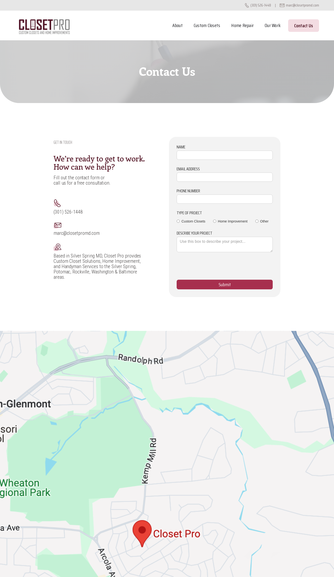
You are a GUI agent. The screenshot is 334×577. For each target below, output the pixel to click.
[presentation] (213, 268)
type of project (189, 212)
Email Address (188, 169)
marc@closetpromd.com (302, 5)
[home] (44, 25)
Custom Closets (207, 25)
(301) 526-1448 (260, 5)
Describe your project (194, 233)
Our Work (273, 25)
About (177, 25)
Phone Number (188, 190)
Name (181, 147)
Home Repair (242, 25)
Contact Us (303, 25)
